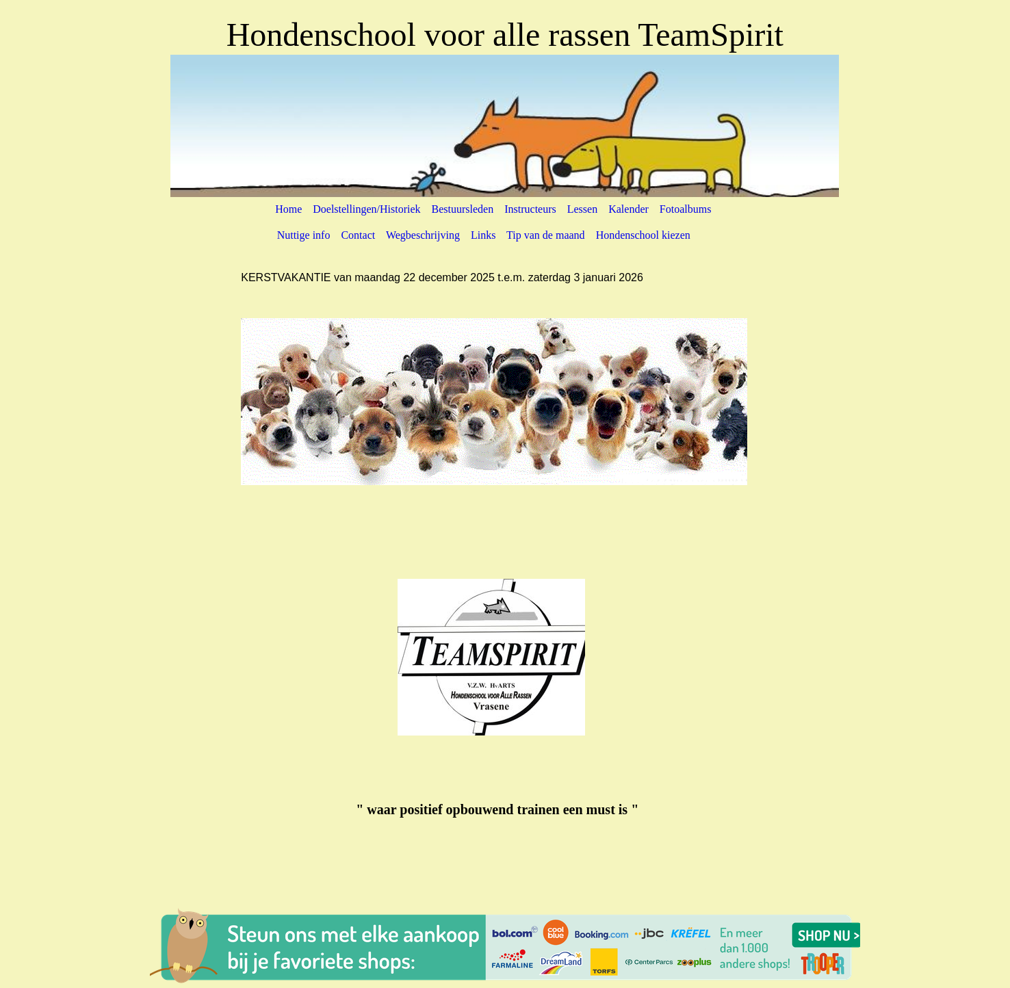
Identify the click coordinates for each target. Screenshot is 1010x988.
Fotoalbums (684, 209)
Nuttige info (304, 235)
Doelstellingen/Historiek (370, 209)
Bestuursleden (463, 209)
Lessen (582, 209)
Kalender (628, 209)
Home (292, 209)
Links (483, 235)
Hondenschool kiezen (643, 235)
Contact (358, 235)
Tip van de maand (545, 235)
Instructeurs (530, 209)
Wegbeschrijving (423, 235)
